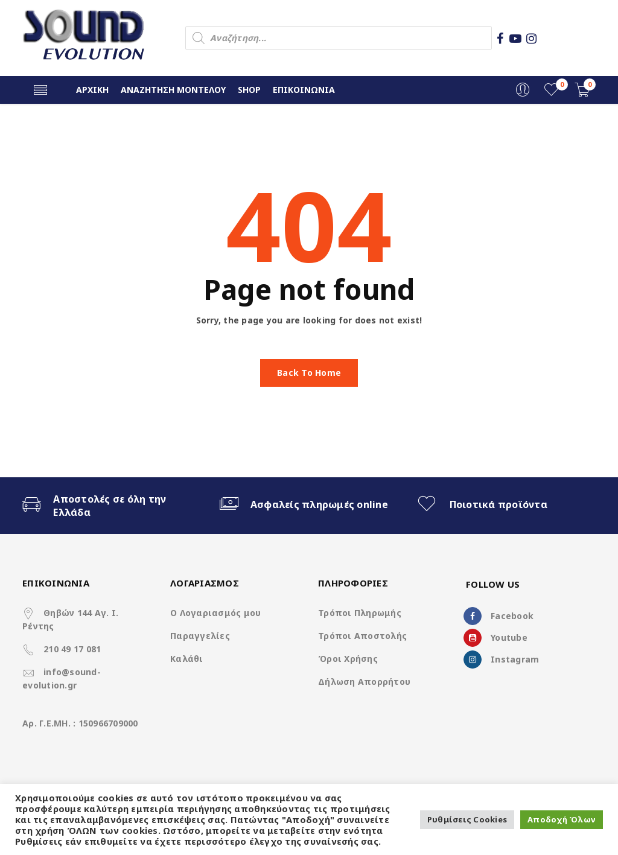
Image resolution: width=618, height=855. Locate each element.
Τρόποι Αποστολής (362, 635)
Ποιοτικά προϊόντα (498, 504)
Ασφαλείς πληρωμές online (319, 504)
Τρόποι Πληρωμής (359, 612)
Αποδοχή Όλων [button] (561, 819)
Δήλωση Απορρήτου (364, 681)
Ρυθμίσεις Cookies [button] (467, 819)
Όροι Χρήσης (348, 658)
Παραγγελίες (200, 635)
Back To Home (309, 372)
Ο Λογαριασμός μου (215, 612)
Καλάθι (186, 658)
